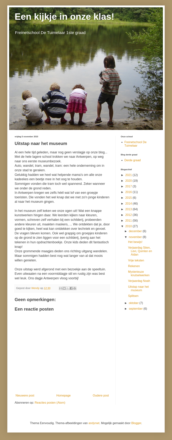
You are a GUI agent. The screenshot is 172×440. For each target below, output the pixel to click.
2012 (129, 214)
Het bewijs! (135, 241)
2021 (129, 175)
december (136, 231)
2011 (129, 220)
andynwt (94, 423)
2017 (129, 186)
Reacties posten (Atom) (50, 402)
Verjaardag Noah (139, 280)
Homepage (63, 395)
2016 (129, 192)
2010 (129, 226)
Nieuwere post (25, 395)
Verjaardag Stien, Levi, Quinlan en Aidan (140, 251)
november (136, 237)
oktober (134, 303)
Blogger (136, 423)
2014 (129, 203)
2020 (129, 180)
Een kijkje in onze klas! (64, 17)
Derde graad (132, 160)
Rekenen (134, 266)
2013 (129, 209)
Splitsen (133, 295)
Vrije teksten (136, 260)
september (136, 308)
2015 (129, 197)
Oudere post (101, 395)
